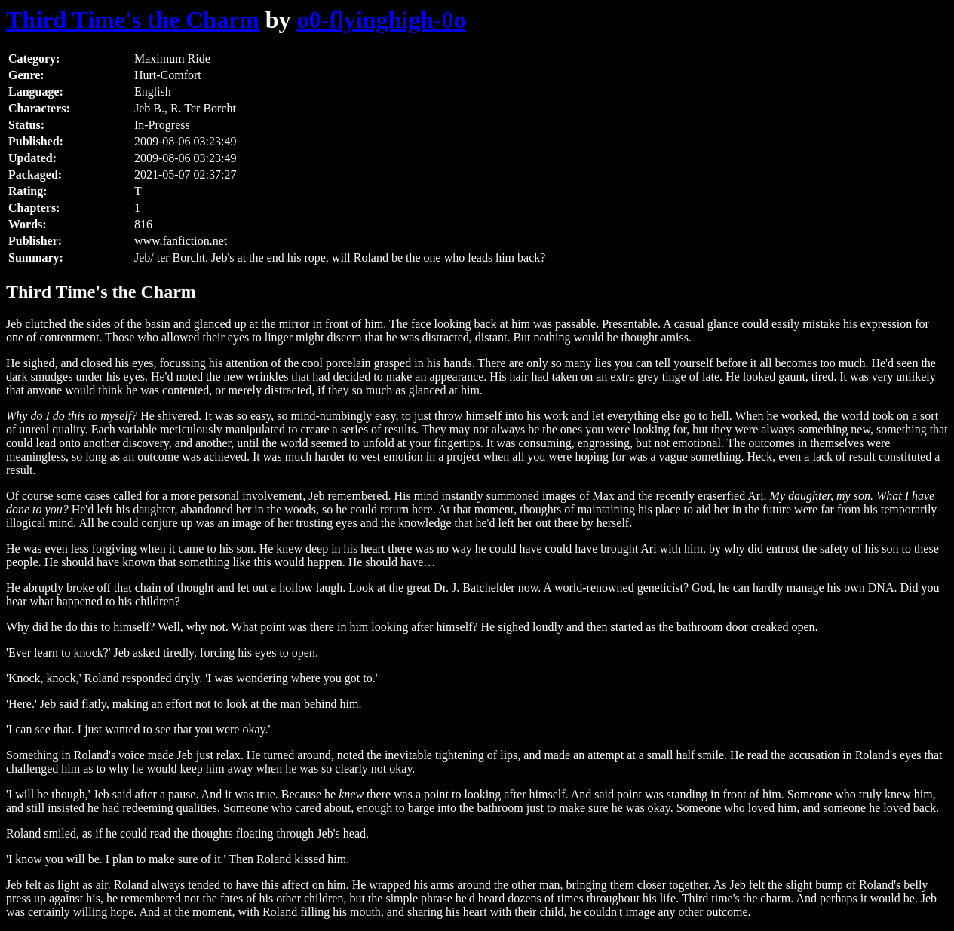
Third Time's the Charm (132, 19)
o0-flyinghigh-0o (381, 19)
